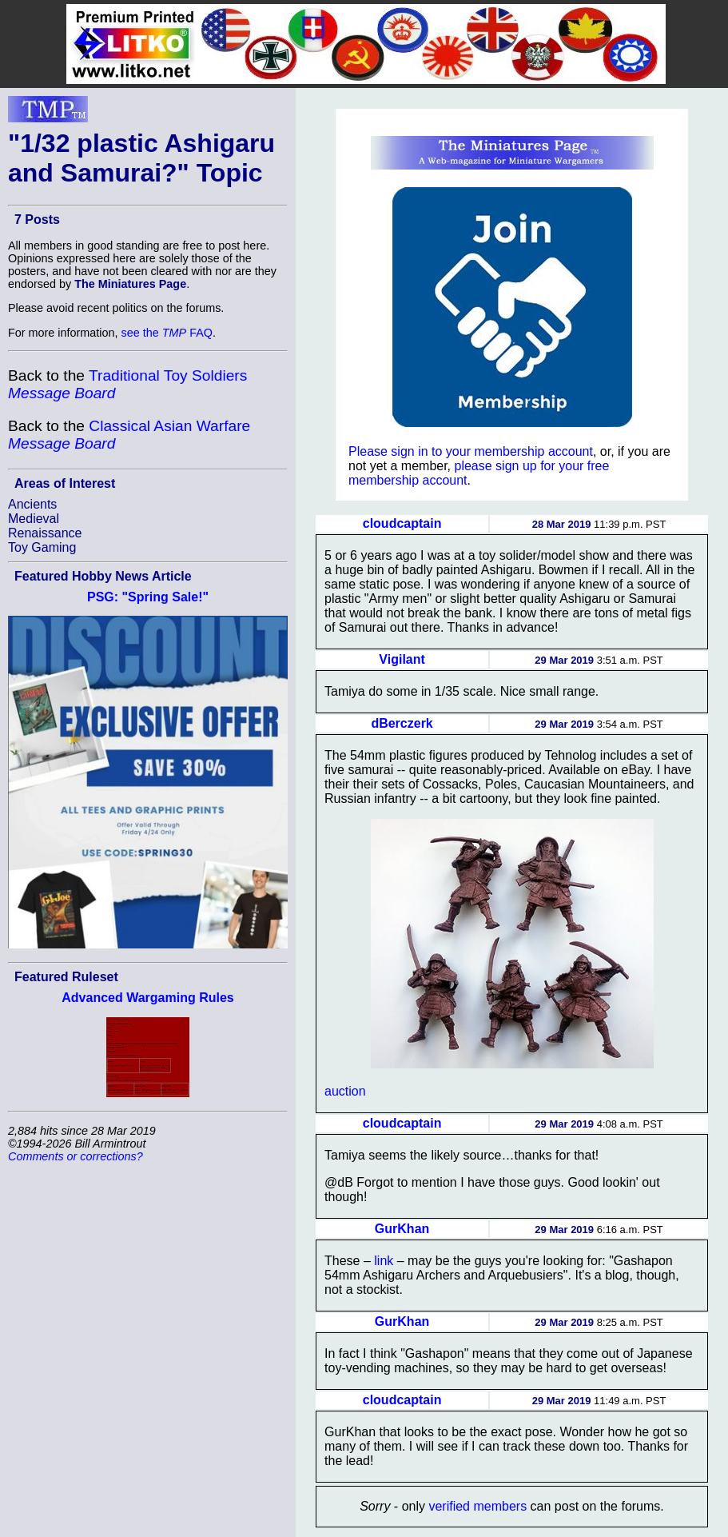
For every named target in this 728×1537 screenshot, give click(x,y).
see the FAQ (167, 332)
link (383, 1261)
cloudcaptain (402, 523)
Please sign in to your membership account (470, 451)
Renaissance (45, 533)
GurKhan (402, 1229)
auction (345, 1091)
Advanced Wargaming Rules (147, 997)
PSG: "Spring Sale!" (148, 597)
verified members (477, 1506)
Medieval (33, 518)
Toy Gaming (42, 547)
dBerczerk (401, 723)
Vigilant (402, 659)
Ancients (32, 504)
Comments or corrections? (75, 1156)
